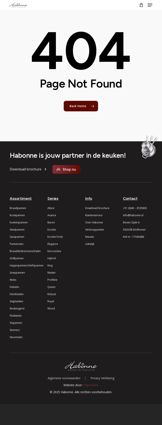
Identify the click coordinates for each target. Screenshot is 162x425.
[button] (150, 5)
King (50, 265)
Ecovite (51, 229)
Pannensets (16, 244)
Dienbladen (17, 294)
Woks (13, 280)
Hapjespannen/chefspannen (26, 265)
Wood (51, 308)
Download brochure (97, 208)
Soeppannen (17, 272)
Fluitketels (16, 315)
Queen (51, 287)
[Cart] (141, 5)
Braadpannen (18, 208)
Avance (51, 215)
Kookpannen (17, 215)
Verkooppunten (94, 229)
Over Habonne (94, 222)
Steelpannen (17, 229)
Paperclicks (91, 385)
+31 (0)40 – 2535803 (135, 208)
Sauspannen (17, 237)
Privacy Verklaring (102, 378)
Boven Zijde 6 (131, 222)
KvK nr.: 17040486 (133, 237)
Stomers (15, 330)
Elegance (52, 244)
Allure (50, 208)
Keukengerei (17, 308)
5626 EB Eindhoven (134, 229)
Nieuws (89, 237)
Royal (50, 301)
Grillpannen (17, 258)
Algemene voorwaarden (64, 378)
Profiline (52, 280)
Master (51, 272)
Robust (51, 294)
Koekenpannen (19, 222)
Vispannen (16, 323)
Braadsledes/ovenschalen (25, 251)
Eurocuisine (54, 251)
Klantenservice (94, 215)
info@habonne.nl (133, 215)
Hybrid (51, 258)
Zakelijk (89, 244)
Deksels (14, 287)
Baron (51, 222)
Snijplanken (16, 301)
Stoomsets (16, 337)
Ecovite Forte (55, 237)
